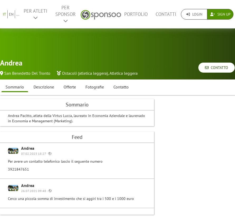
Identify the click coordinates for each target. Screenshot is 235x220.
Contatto (216, 67)
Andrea (27, 148)
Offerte (70, 87)
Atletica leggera (123, 73)
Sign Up (220, 14)
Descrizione (43, 87)
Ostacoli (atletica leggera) (85, 73)
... (17, 14)
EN (11, 14)
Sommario (15, 87)
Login (194, 14)
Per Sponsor (65, 13)
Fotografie (94, 87)
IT (4, 14)
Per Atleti (35, 14)
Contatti (166, 14)
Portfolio (136, 14)
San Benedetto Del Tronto (27, 73)
